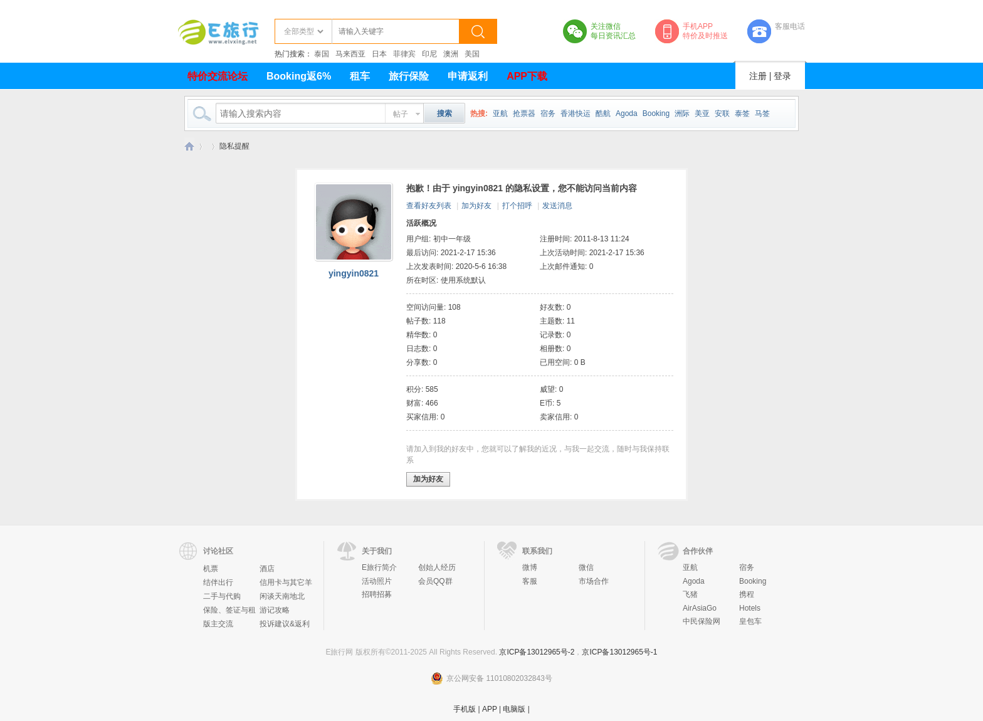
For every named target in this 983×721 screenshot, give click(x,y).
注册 (758, 76)
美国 (472, 54)
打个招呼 (517, 205)
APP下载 (527, 76)
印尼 (429, 54)
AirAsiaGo (700, 608)
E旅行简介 (379, 567)
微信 (586, 567)
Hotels (749, 608)
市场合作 (594, 581)
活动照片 (377, 581)
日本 (379, 54)
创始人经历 (437, 567)
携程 (746, 594)
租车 (360, 76)
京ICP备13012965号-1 (619, 652)
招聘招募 (377, 594)
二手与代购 (222, 596)
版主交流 (218, 623)
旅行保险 (409, 76)
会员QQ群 (435, 581)
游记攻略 (275, 610)
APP (489, 709)
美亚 (702, 113)
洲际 (682, 113)
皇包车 (750, 621)
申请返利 (468, 76)
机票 (210, 568)
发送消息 (557, 205)
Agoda (627, 113)
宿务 (547, 113)
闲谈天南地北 (282, 596)
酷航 (603, 113)
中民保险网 (701, 621)
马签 (762, 113)
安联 (722, 113)
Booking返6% (298, 76)
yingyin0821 (354, 273)
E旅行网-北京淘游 (189, 146)
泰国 (321, 54)
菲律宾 (404, 54)
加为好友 (476, 205)
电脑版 (514, 709)
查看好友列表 (428, 205)
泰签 (742, 113)
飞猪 (690, 594)
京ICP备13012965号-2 (536, 652)
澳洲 (450, 54)
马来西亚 (350, 54)
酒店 (267, 568)
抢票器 (524, 113)
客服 (529, 581)
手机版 (464, 709)
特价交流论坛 (217, 76)
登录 (782, 76)
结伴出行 (218, 582)
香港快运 (575, 113)
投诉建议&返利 (285, 623)
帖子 (400, 114)
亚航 (500, 113)
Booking (656, 113)
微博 (529, 567)
